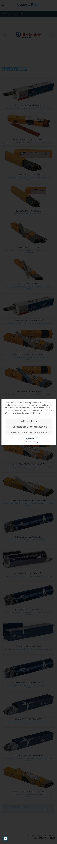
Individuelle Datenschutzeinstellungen (29, 432)
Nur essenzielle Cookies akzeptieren (29, 426)
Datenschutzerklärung (32, 441)
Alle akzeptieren (29, 421)
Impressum (22, 441)
